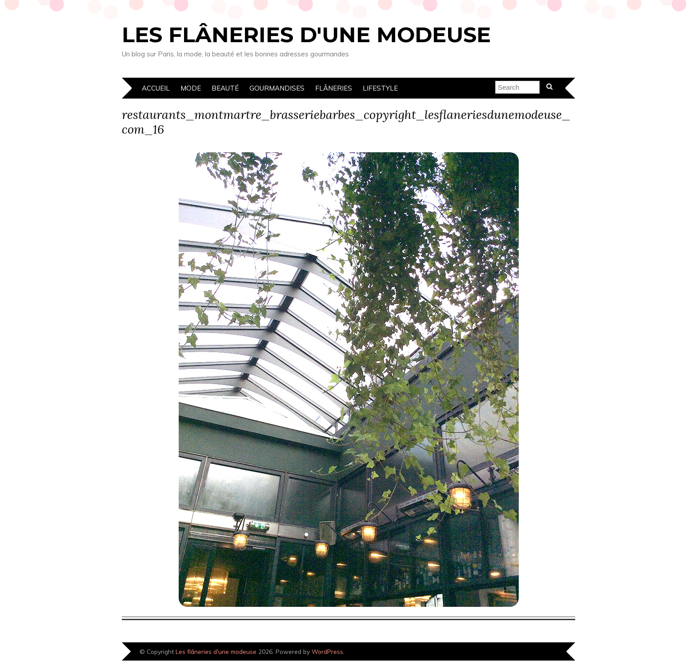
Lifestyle (380, 88)
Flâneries (333, 88)
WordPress (327, 651)
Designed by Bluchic (545, 652)
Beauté (225, 88)
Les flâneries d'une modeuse (306, 35)
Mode (190, 88)
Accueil (156, 88)
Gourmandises (276, 88)
